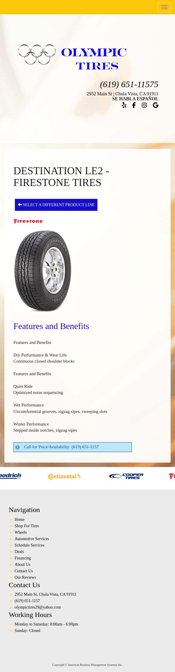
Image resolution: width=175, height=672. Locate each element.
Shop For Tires (27, 526)
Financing (23, 558)
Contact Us (24, 571)
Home (19, 519)
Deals (19, 551)
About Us (22, 564)
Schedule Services (29, 545)
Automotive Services (32, 539)
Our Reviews (25, 577)
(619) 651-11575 (129, 84)
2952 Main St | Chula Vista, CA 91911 (122, 93)
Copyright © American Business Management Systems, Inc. (87, 664)
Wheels (21, 532)
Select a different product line (56, 204)
